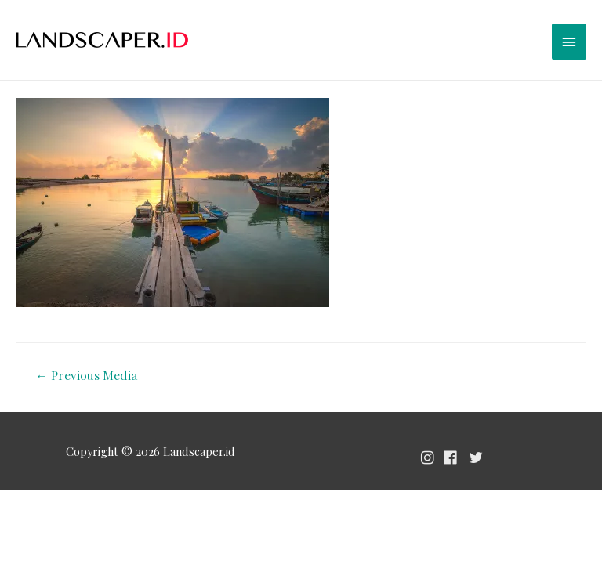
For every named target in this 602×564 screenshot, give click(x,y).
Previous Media (86, 375)
